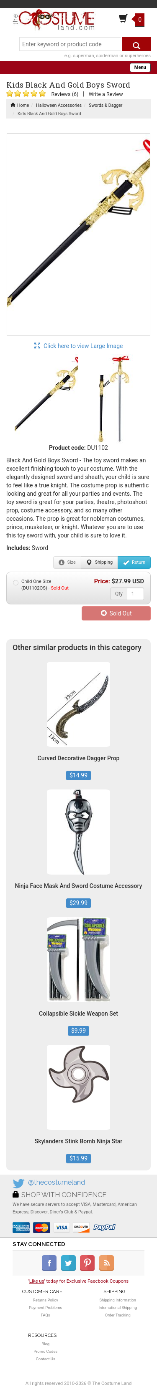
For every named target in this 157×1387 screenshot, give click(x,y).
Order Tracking (118, 1315)
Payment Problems (45, 1307)
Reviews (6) (64, 94)
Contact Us (45, 1359)
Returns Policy (45, 1300)
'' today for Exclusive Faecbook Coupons (78, 1281)
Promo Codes (45, 1351)
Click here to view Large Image (78, 346)
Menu (140, 67)
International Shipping (118, 1307)
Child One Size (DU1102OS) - (41, 585)
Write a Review (106, 94)
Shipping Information (117, 1300)
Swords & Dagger (105, 105)
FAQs (45, 1315)
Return (134, 562)
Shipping (99, 562)
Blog (45, 1344)
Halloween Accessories (59, 105)
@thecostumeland (56, 1182)
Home (19, 105)
